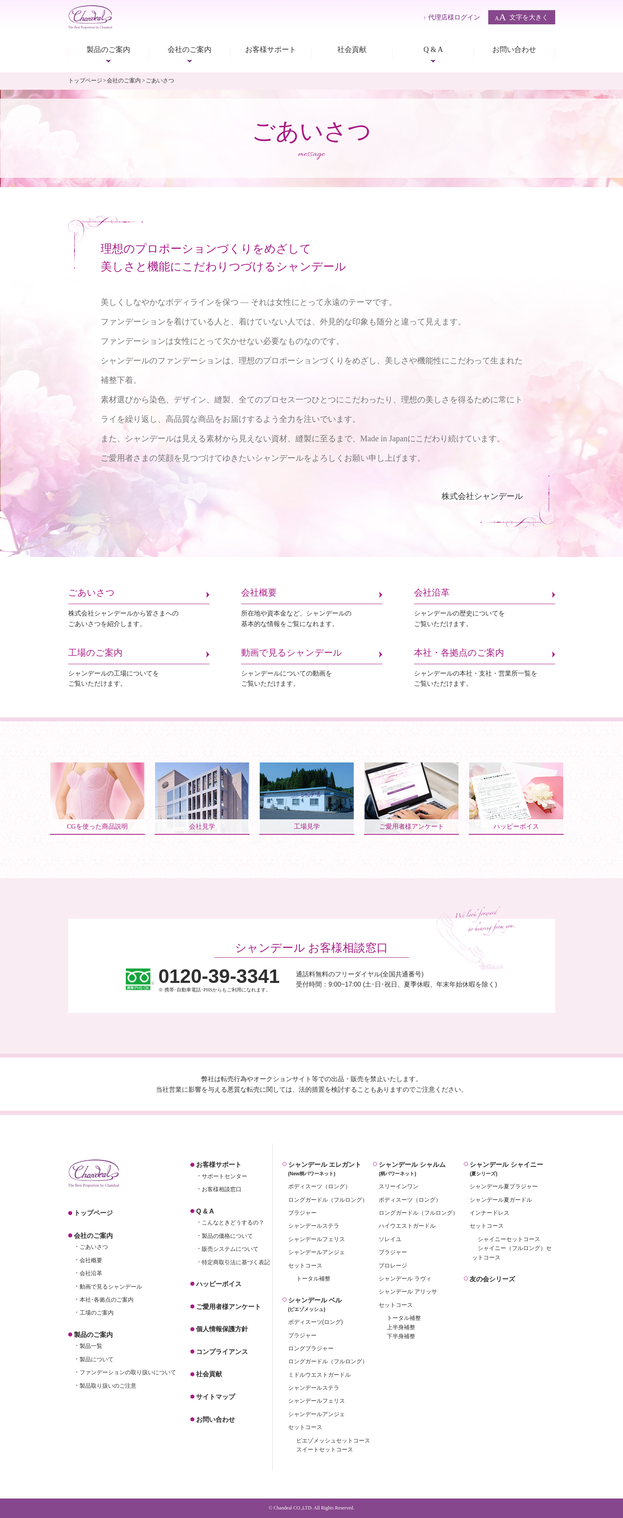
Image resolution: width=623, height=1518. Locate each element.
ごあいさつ (94, 1247)
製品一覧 (91, 1346)
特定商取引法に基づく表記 (236, 1262)
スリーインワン (398, 1186)
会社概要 (91, 1260)
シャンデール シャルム (421, 1169)
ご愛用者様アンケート (228, 1306)
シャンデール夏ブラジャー (504, 1186)
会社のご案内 (189, 49)
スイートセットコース (324, 1449)
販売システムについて (230, 1249)
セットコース (305, 1265)
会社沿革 (91, 1273)
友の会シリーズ (492, 1279)
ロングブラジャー (311, 1348)
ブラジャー (302, 1212)
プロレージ (393, 1265)
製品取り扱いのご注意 (108, 1385)
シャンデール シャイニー (512, 1169)
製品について (97, 1359)
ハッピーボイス (218, 1283)
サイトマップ (215, 1396)
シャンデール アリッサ (408, 1291)
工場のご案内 (97, 1312)
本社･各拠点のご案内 (107, 1299)
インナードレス (489, 1212)
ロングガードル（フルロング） (328, 1199)
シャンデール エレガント (330, 1169)
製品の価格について (227, 1236)
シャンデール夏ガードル (501, 1199)
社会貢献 (351, 49)
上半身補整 (401, 1327)
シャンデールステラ (313, 1225)
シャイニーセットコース (509, 1239)
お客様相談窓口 (221, 1189)
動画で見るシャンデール (111, 1286)
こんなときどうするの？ (233, 1222)
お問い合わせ (514, 49)
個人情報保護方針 (222, 1329)
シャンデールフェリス (316, 1239)
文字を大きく (521, 17)
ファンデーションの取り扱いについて (128, 1372)
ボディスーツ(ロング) (315, 1322)
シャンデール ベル (330, 1305)
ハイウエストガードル (407, 1225)
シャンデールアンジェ (316, 1252)
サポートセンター (224, 1176)
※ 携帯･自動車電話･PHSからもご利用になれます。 (219, 979)
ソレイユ (390, 1239)
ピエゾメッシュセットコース (333, 1440)
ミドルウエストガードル (319, 1374)
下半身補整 (401, 1336)
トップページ (85, 81)
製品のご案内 (108, 49)
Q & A (433, 49)
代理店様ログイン (454, 17)
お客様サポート (270, 49)
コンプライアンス (222, 1351)
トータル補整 (313, 1278)
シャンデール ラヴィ (405, 1278)
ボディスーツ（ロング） (319, 1186)
